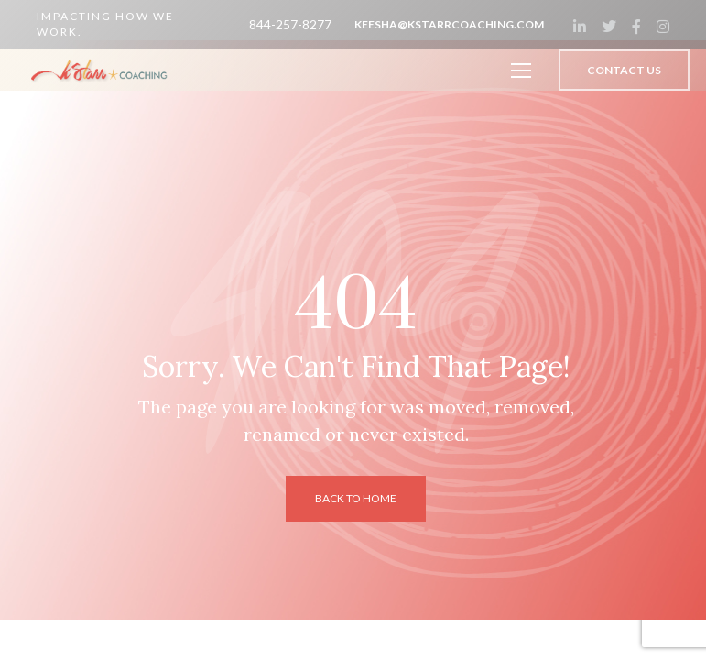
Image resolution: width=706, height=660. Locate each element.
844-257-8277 (290, 24)
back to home (355, 498)
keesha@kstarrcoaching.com (449, 24)
